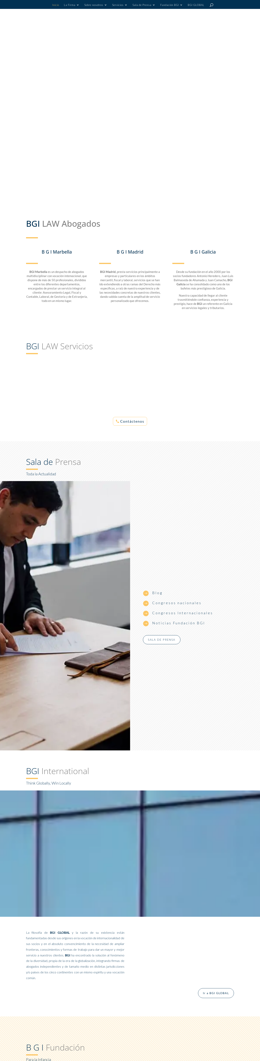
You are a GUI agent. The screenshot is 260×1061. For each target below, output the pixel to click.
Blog (157, 593)
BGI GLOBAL (196, 5)
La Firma (69, 5)
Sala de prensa (161, 639)
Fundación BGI (169, 5)
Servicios (118, 5)
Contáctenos (132, 421)
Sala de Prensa (141, 5)
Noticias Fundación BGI (178, 623)
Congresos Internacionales (182, 613)
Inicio (55, 5)
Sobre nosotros (93, 5)
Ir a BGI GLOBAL (216, 993)
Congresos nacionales (177, 603)
